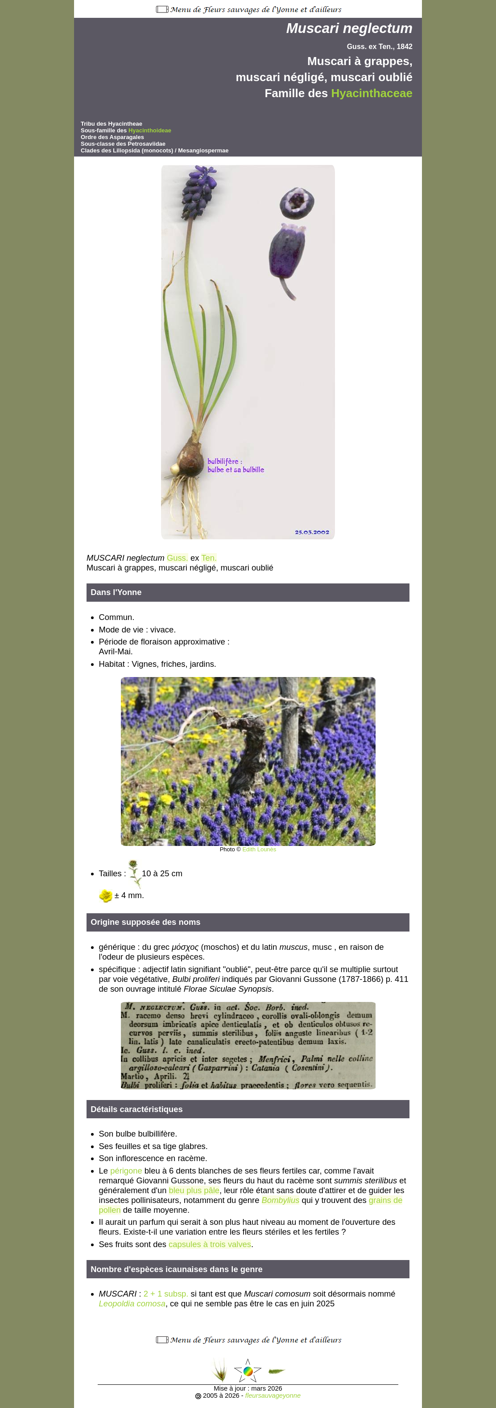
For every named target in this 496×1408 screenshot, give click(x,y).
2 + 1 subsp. (166, 1293)
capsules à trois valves (210, 1244)
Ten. (209, 557)
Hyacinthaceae (372, 93)
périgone (126, 1170)
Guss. (177, 557)
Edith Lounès (259, 849)
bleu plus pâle (194, 1190)
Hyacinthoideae (149, 130)
